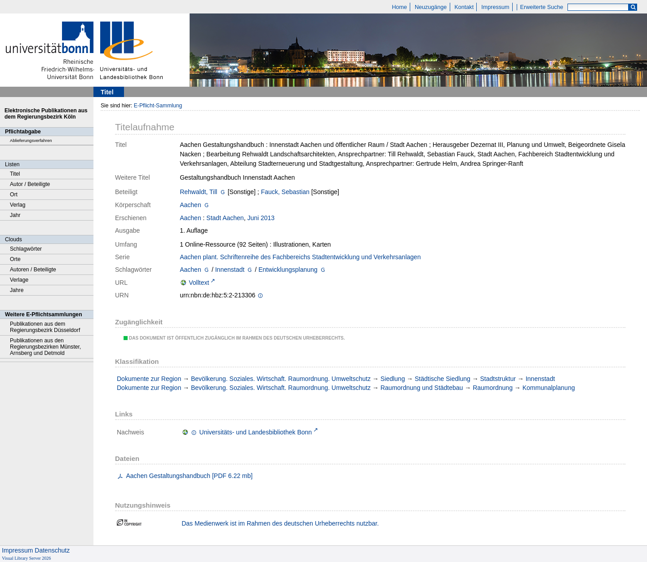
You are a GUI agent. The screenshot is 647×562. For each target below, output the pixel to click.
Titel (15, 174)
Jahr (15, 215)
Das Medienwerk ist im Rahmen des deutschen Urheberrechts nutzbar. (280, 523)
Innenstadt (229, 269)
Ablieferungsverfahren (31, 140)
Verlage (19, 280)
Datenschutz (52, 550)
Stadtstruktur (498, 378)
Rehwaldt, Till (198, 191)
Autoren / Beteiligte (33, 269)
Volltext (199, 282)
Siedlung (393, 378)
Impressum (495, 7)
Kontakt (464, 7)
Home (399, 7)
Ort (14, 194)
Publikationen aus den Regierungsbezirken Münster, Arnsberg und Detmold (45, 346)
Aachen (190, 204)
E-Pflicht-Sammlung (158, 105)
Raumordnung (493, 387)
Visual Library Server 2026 (26, 558)
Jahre (16, 290)
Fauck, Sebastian (285, 191)
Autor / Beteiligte (30, 184)
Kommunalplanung (549, 387)
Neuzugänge (431, 7)
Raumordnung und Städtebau (422, 387)
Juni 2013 (261, 217)
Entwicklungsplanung (288, 269)
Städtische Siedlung (442, 378)
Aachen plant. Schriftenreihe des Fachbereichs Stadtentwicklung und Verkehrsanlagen (300, 257)
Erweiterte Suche (541, 7)
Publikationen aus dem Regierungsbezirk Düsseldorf (45, 327)
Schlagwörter (26, 249)
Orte (15, 259)
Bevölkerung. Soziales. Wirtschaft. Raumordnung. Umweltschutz (281, 378)
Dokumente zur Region (149, 378)
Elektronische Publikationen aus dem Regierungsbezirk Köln (46, 113)
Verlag (18, 205)
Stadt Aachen (225, 217)
